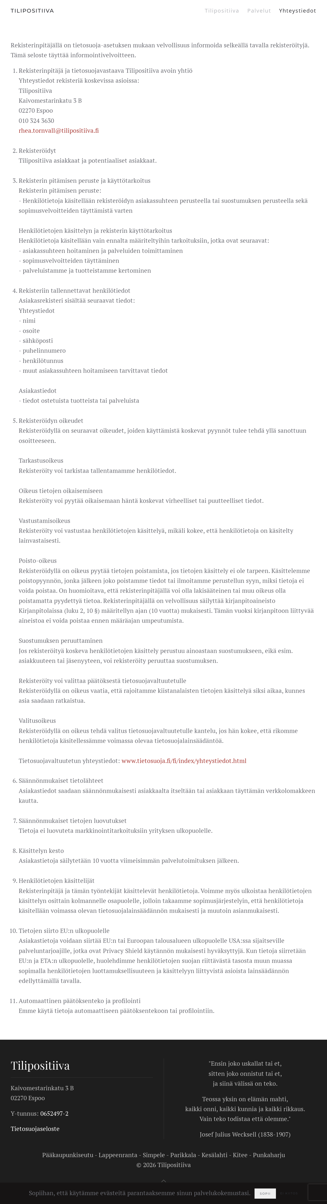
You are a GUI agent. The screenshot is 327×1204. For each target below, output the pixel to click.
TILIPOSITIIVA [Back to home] (32, 10)
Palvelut (259, 10)
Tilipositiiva (222, 10)
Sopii (265, 1193)
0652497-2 (54, 1113)
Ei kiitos (289, 1193)
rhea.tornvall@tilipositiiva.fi (59, 130)
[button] (163, 1181)
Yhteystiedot (297, 10)
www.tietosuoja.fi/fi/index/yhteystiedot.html (184, 761)
